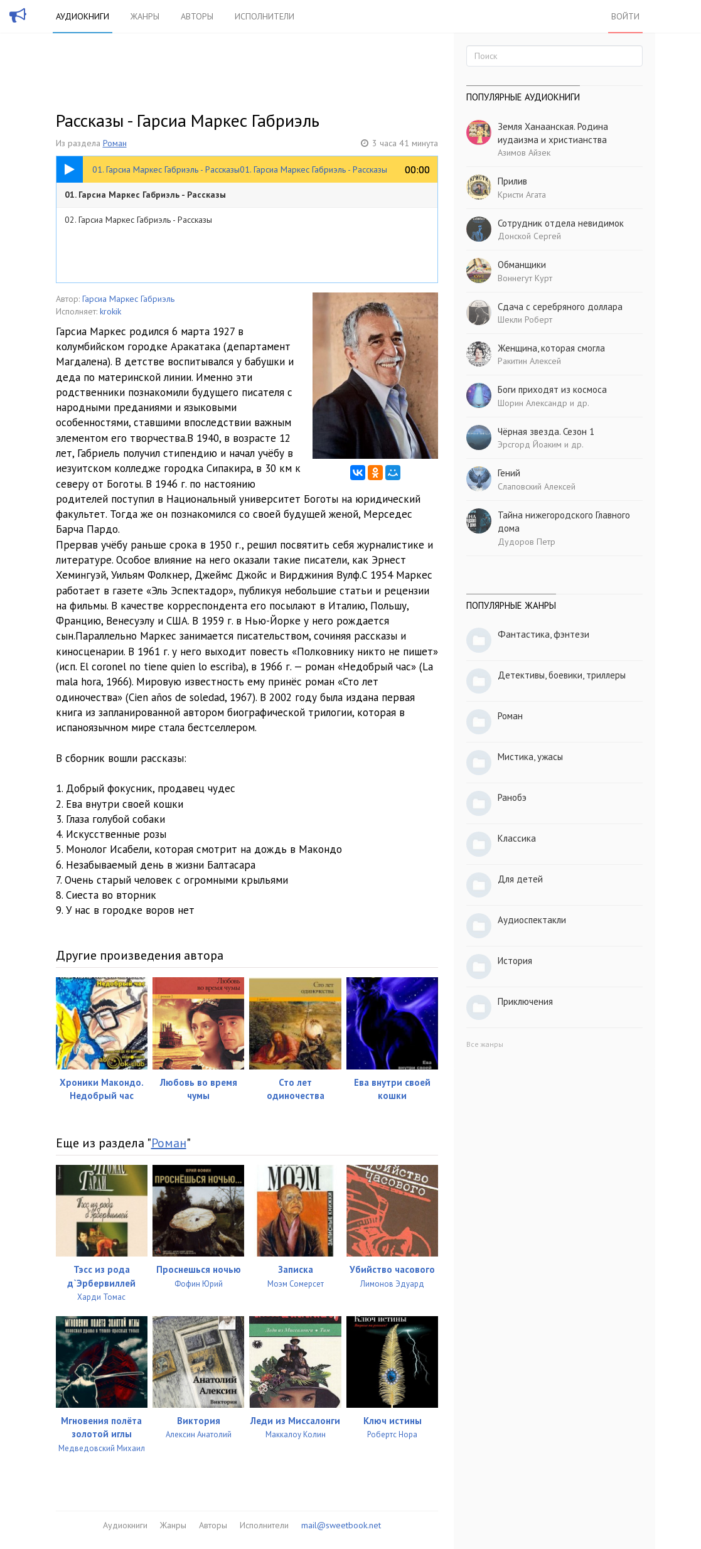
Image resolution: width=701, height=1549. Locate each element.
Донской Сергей (529, 236)
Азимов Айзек (524, 152)
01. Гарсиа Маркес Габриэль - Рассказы (145, 194)
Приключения (525, 1001)
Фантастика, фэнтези (543, 634)
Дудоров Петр (526, 541)
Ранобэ (512, 797)
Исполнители (264, 16)
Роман (115, 143)
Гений (509, 473)
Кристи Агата (522, 194)
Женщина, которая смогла (551, 348)
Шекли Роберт (525, 319)
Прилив (512, 181)
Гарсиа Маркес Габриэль (128, 298)
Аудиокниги (82, 16)
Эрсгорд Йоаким (530, 444)
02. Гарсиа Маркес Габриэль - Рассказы (138, 219)
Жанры (145, 16)
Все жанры (484, 1044)
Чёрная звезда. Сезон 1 (546, 431)
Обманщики (522, 265)
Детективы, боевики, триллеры (562, 675)
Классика (517, 838)
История (515, 961)
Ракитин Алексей (529, 361)
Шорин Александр (532, 403)
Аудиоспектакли (532, 920)
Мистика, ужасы (530, 757)
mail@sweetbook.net (341, 1525)
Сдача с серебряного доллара (560, 307)
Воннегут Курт (525, 278)
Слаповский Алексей (536, 486)
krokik (110, 311)
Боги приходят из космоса (552, 389)
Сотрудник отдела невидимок (561, 223)
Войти (625, 16)
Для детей (520, 879)
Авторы (197, 16)
